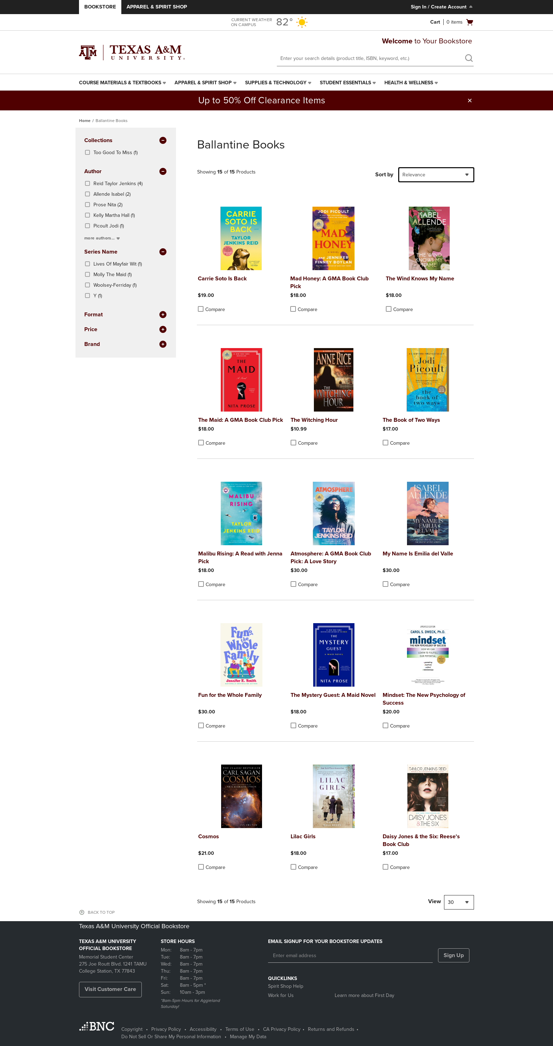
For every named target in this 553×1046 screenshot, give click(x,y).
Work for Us (281, 995)
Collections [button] (125, 140)
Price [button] (125, 330)
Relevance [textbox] (413, 175)
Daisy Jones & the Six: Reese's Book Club (421, 840)
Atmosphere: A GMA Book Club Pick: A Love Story (331, 557)
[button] (469, 100)
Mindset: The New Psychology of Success (424, 699)
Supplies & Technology (275, 83)
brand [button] (125, 344)
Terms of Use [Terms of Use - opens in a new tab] (239, 1029)
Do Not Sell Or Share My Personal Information (171, 1037)
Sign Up (454, 955)
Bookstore (100, 7)
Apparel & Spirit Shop (157, 7)
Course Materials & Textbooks (120, 83)
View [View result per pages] (434, 901)
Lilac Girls (303, 836)
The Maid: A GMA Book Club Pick (240, 420)
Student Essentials (345, 83)
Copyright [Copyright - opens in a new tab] (131, 1029)
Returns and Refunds (331, 1029)
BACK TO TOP (101, 912)
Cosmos (208, 836)
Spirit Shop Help (285, 986)
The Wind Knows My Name (420, 278)
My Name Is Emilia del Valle (418, 553)
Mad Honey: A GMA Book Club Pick (329, 282)
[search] (468, 59)
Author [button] (125, 172)
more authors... (102, 238)
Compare (211, 309)
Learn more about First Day (364, 995)
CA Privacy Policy (281, 1029)
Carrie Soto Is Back (222, 278)
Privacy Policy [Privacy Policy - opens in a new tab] (166, 1029)
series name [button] (125, 252)
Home (85, 120)
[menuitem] (123, 83)
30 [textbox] (451, 902)
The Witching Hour (314, 420)
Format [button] (125, 315)
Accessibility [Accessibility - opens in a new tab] (203, 1029)
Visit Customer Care (110, 989)
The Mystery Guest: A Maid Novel (333, 695)
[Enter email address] (350, 956)
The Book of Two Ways (411, 420)
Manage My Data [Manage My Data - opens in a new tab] (248, 1037)
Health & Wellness (408, 83)
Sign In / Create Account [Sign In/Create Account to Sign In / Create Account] (442, 7)
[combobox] (436, 175)
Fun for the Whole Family (230, 695)
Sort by (384, 174)
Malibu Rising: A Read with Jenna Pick (240, 557)
